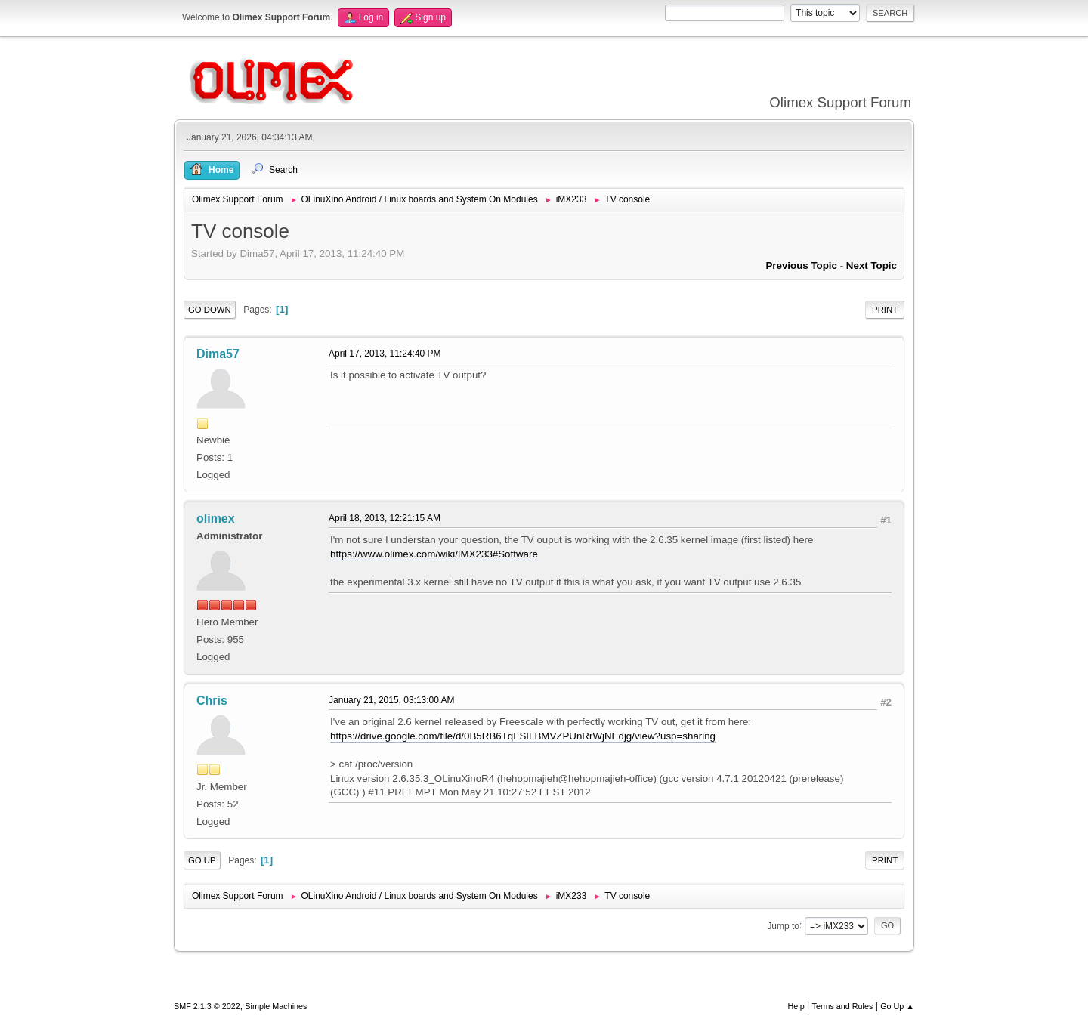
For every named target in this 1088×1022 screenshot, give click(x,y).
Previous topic (801, 265)
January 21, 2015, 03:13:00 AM (392, 700)
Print (885, 309)
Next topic (871, 265)
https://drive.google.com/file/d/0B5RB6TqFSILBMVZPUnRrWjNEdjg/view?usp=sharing (523, 736)
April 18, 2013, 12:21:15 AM (384, 518)
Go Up (202, 860)
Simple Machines (276, 1006)
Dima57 (218, 353)
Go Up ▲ (897, 1006)
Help (796, 1006)
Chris (211, 700)
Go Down (209, 309)
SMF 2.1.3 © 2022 (207, 1006)
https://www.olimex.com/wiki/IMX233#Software (434, 554)
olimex (215, 518)
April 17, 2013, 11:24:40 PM (385, 353)
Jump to (783, 925)
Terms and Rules (842, 1006)
